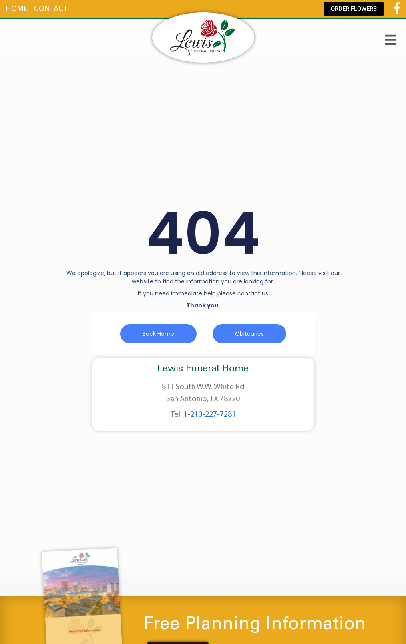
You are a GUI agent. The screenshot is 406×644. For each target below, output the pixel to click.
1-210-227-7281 (209, 415)
